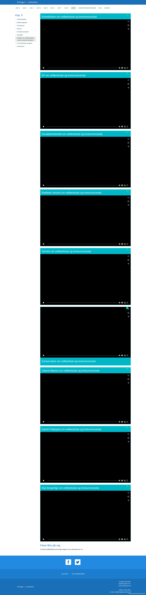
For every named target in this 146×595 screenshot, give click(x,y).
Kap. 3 (32, 8)
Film (100, 8)
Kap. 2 (25, 8)
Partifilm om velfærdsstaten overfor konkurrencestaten (25, 39)
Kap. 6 (53, 8)
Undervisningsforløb (87, 8)
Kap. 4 (39, 8)
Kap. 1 (18, 8)
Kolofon (64, 574)
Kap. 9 (73, 8)
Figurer (19, 28)
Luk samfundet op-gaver (24, 43)
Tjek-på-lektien (21, 19)
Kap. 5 (46, 8)
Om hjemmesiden (78, 574)
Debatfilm (20, 35)
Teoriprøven (20, 25)
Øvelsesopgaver (22, 22)
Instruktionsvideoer (23, 32)
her (82, 549)
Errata (107, 8)
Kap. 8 (66, 8)
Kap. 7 (60, 8)
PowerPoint (20, 46)
